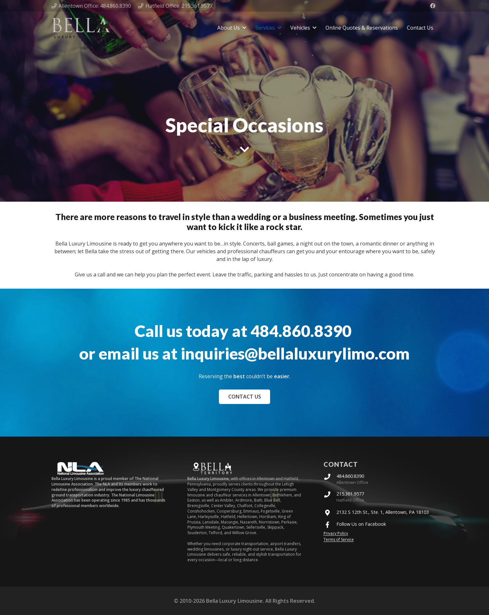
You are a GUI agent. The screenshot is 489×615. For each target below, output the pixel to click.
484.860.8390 (302, 331)
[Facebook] (433, 6)
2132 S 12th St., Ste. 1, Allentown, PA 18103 (382, 512)
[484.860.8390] (330, 476)
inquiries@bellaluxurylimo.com (295, 353)
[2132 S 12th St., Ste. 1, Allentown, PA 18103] (330, 512)
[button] (244, 27)
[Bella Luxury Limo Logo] (81, 27)
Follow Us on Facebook (361, 524)
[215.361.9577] (330, 494)
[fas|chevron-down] (244, 149)
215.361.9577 (350, 494)
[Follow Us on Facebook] (330, 524)
